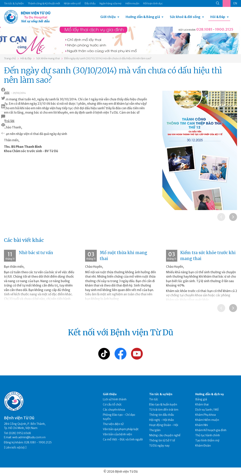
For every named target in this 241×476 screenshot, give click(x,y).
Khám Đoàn (203, 445)
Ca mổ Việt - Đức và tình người (123, 439)
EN (235, 3)
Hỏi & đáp (26, 58)
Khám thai (202, 404)
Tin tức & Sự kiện (14, 3)
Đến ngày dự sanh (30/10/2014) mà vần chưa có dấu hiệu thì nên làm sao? (107, 58)
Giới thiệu (108, 17)
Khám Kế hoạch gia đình (210, 430)
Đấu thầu (90, 3)
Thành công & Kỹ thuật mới (44, 3)
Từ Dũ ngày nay (159, 445)
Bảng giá (201, 399)
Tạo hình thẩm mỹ (207, 440)
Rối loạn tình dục (153, 3)
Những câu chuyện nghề (164, 435)
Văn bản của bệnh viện (117, 434)
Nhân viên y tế (72, 3)
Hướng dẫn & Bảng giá (143, 17)
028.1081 (204, 29)
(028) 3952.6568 (20, 433)
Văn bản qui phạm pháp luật (121, 429)
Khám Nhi (201, 425)
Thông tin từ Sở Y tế (162, 440)
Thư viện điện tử (113, 424)
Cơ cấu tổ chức (112, 404)
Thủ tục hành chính (207, 435)
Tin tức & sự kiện (160, 394)
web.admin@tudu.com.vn (29, 437)
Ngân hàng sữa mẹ (110, 3)
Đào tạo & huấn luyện (163, 404)
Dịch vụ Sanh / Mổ (207, 409)
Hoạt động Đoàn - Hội (163, 425)
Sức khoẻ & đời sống (185, 17)
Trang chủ (10, 58)
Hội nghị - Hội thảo (161, 420)
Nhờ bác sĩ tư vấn (36, 252)
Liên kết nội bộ (15, 447)
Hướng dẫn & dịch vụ (209, 394)
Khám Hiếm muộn (207, 420)
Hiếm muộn (132, 3)
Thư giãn (154, 430)
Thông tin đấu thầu (161, 415)
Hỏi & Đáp (217, 17)
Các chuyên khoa (114, 409)
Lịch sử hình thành (114, 399)
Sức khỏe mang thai (48, 58)
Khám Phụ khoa (205, 415)
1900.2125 (224, 29)
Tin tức (153, 399)
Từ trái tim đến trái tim (163, 409)
